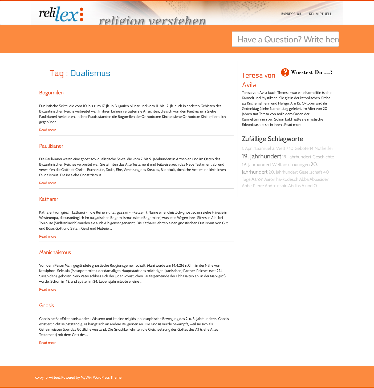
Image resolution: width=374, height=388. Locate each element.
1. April (248, 148)
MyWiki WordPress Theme (101, 377)
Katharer (48, 199)
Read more (47, 129)
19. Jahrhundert (261, 156)
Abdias (294, 185)
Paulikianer (51, 146)
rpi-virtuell (320, 13)
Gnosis (46, 305)
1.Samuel (262, 148)
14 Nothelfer (321, 148)
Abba (304, 179)
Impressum (291, 13)
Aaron (257, 179)
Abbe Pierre (253, 185)
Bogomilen (51, 92)
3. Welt (278, 148)
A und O (309, 185)
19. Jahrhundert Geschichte (308, 156)
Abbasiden (319, 179)
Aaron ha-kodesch (281, 179)
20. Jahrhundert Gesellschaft (295, 172)
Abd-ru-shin (276, 185)
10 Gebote (299, 148)
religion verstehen (152, 20)
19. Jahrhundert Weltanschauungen (276, 164)
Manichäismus (55, 252)
